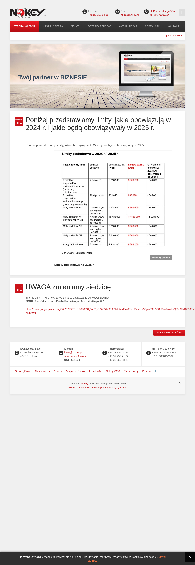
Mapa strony (131, 371)
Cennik (76, 26)
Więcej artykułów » (169, 332)
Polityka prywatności (79, 387)
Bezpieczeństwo (100, 26)
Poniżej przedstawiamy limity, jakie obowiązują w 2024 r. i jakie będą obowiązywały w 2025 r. (98, 124)
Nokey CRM (152, 26)
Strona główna (24, 26)
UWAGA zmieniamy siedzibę (68, 287)
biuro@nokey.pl (130, 14)
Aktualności (128, 26)
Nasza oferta (53, 26)
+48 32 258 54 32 (98, 14)
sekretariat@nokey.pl (76, 356)
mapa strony (174, 35)
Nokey (84, 383)
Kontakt (173, 26)
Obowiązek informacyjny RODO (109, 387)
